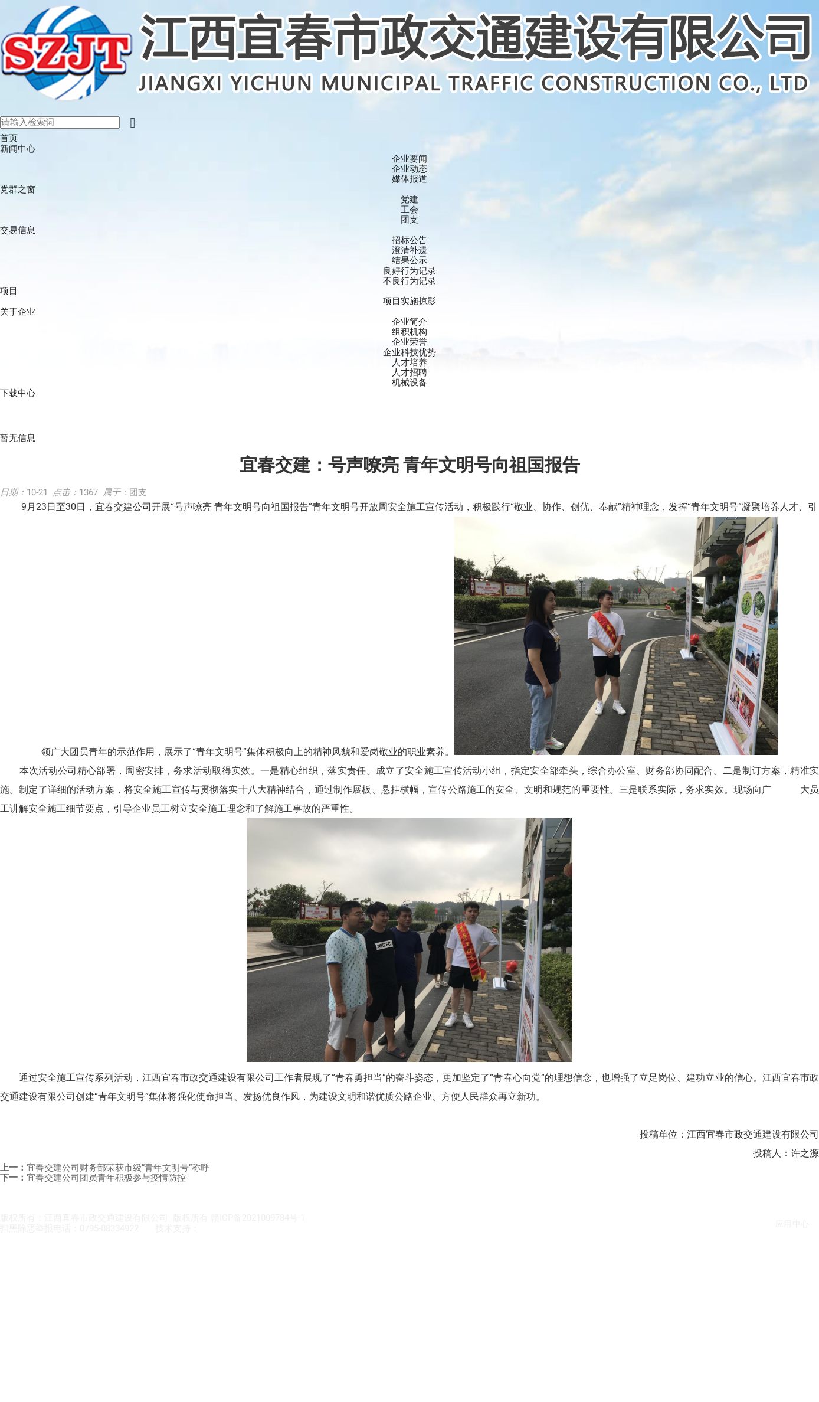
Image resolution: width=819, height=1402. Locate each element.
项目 (9, 291)
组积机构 (409, 332)
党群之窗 (17, 189)
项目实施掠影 (409, 301)
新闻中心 (17, 148)
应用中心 (792, 1223)
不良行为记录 (409, 281)
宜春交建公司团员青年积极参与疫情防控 (106, 1177)
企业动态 (409, 169)
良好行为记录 (409, 271)
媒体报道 (409, 179)
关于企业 (17, 311)
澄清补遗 (409, 251)
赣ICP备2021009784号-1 (258, 1218)
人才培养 (409, 363)
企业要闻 (409, 159)
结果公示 (409, 261)
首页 (9, 138)
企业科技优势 (409, 353)
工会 (409, 210)
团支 (409, 220)
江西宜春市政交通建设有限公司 (261, 1228)
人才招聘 (409, 373)
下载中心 (17, 393)
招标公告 (409, 241)
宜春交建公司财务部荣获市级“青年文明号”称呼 (118, 1167)
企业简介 (409, 322)
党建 (409, 200)
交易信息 (17, 230)
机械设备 (409, 383)
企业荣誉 (409, 342)
